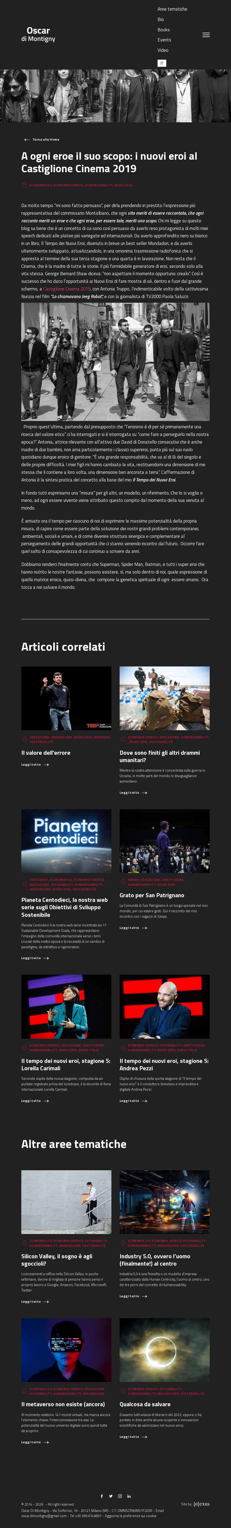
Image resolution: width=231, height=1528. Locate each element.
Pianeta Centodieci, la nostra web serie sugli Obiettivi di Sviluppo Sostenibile (64, 907)
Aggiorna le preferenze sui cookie (130, 1515)
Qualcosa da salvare (145, 1403)
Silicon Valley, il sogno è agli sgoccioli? (56, 1259)
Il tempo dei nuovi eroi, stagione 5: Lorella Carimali (65, 1064)
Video (163, 50)
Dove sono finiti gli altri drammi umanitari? (160, 756)
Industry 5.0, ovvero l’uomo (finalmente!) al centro (155, 1259)
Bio (161, 19)
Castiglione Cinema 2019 (66, 288)
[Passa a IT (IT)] (162, 63)
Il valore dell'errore (45, 752)
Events (164, 39)
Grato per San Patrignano (152, 894)
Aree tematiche (172, 9)
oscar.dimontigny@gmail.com (44, 1515)
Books (164, 29)
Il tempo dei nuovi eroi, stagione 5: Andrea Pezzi (164, 1064)
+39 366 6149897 (88, 1515)
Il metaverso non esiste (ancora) (63, 1403)
